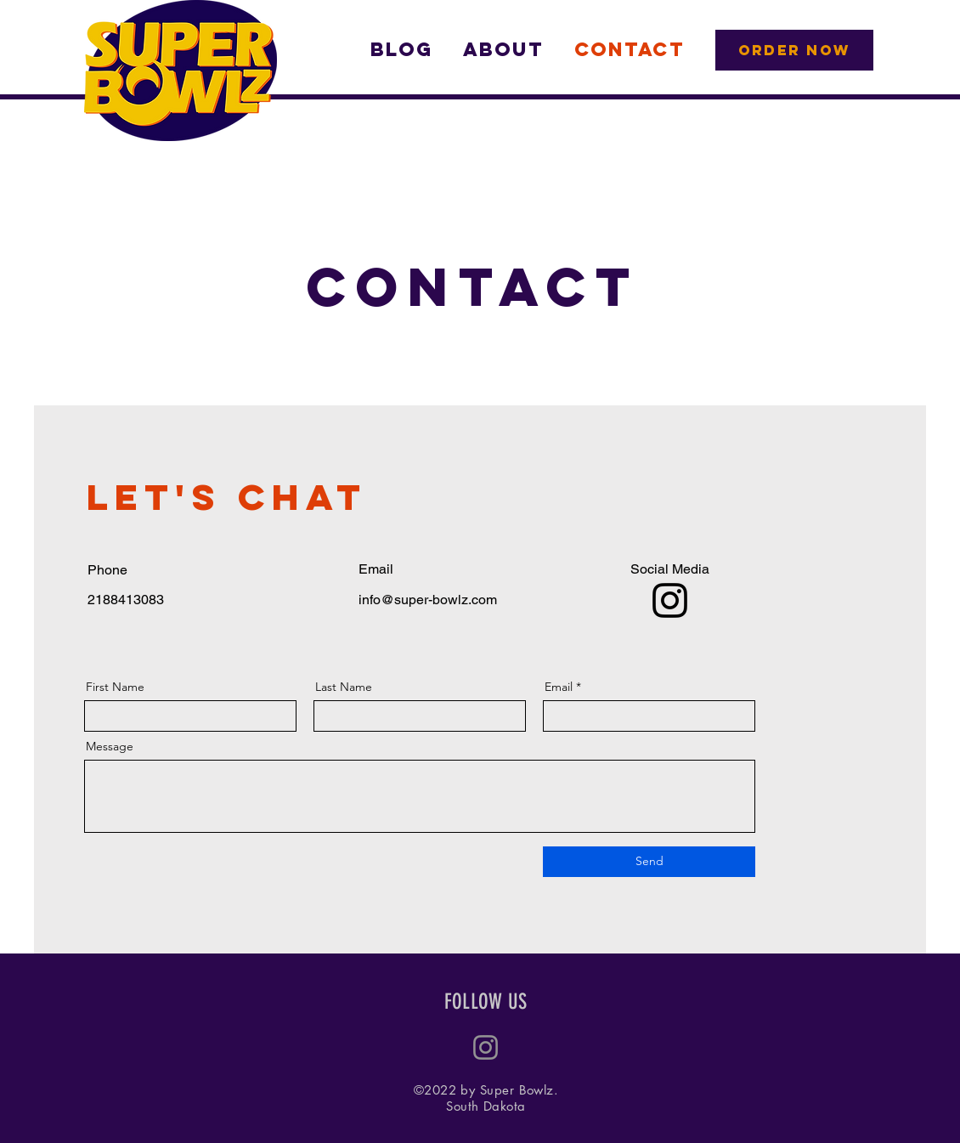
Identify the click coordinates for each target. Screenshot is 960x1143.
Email (559, 687)
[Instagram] (670, 600)
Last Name (343, 687)
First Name (115, 687)
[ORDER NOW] (794, 50)
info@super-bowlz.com (428, 599)
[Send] (649, 861)
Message (109, 746)
